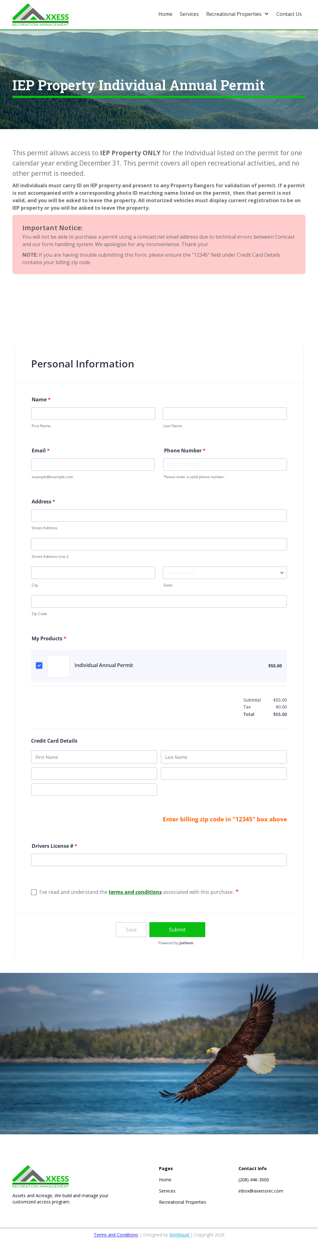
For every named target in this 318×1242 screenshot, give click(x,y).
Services (167, 1191)
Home (165, 1180)
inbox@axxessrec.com (260, 1191)
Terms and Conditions (116, 1237)
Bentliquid (179, 1237)
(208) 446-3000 (253, 1180)
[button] (237, 13)
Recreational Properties (182, 1202)
